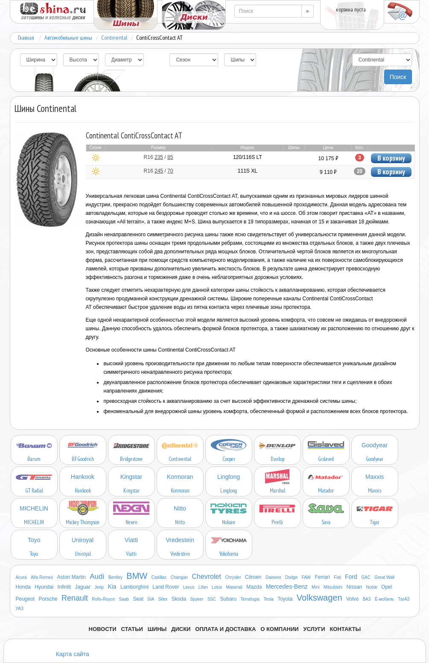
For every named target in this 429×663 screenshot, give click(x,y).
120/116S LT (247, 157)
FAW (306, 577)
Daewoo (273, 577)
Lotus (217, 587)
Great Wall (384, 577)
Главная (26, 37)
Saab (124, 599)
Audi (97, 576)
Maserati (234, 587)
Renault (74, 598)
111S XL (247, 171)
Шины (157, 629)
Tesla (268, 599)
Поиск (398, 76)
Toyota (284, 599)
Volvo (352, 599)
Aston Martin (71, 577)
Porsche (48, 599)
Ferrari (322, 577)
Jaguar (82, 587)
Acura (21, 577)
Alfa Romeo (42, 577)
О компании (279, 629)
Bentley (115, 577)
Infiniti (64, 587)
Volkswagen (319, 597)
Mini (315, 587)
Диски (180, 629)
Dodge (291, 577)
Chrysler (233, 577)
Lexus (189, 587)
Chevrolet (206, 576)
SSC (211, 599)
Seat (138, 599)
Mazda (254, 587)
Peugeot (25, 599)
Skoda (179, 599)
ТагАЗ (403, 599)
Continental (114, 37)
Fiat (337, 577)
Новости (103, 629)
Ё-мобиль (384, 599)
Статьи (132, 629)
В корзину (391, 158)
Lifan (203, 587)
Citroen (253, 577)
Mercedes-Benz (287, 586)
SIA (150, 599)
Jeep (99, 587)
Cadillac (159, 577)
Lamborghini (134, 587)
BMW (136, 576)
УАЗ (19, 608)
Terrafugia (250, 599)
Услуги (314, 629)
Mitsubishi (333, 587)
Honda (23, 587)
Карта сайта (72, 654)
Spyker (196, 599)
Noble (371, 587)
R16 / (158, 157)
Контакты (345, 629)
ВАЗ (367, 599)
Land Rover (165, 587)
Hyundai (44, 587)
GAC (366, 577)
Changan (179, 577)
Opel (386, 587)
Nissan (354, 587)
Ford (351, 576)
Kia (112, 586)
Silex (163, 599)
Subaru (228, 599)
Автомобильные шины (68, 37)
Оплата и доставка (225, 629)
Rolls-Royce (103, 599)
